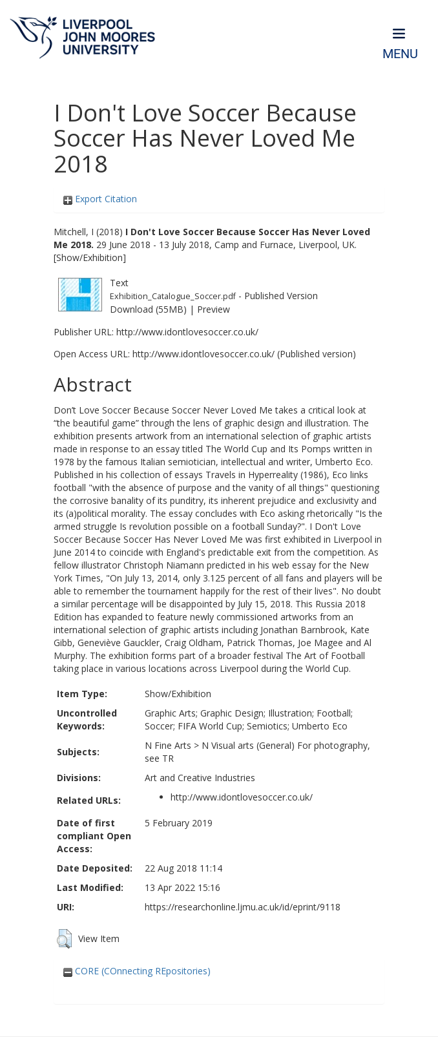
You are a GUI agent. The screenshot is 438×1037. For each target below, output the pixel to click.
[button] (64, 938)
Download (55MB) (148, 309)
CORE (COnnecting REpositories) (137, 971)
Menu (400, 54)
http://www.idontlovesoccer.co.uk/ (187, 332)
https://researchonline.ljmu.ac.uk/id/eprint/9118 (242, 907)
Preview (213, 309)
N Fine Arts (168, 745)
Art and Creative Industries (200, 777)
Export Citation (100, 199)
